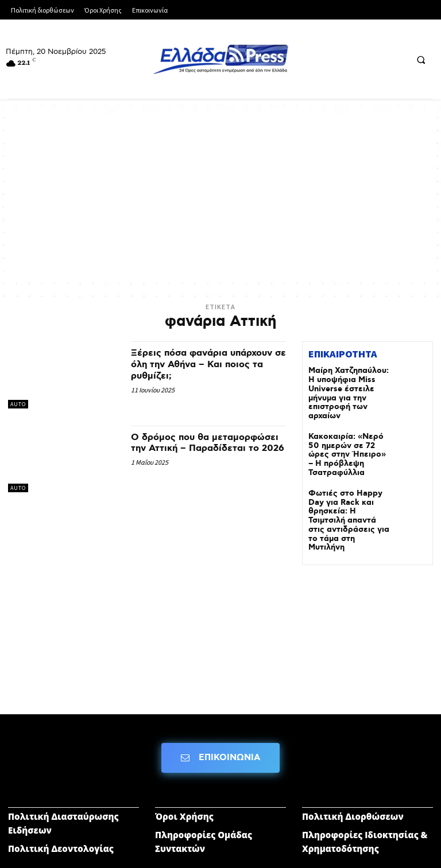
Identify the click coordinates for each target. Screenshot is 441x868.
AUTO (18, 404)
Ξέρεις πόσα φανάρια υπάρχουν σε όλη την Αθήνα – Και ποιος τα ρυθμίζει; (206, 364)
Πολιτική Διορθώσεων (353, 768)
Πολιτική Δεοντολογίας (61, 801)
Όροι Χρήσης (184, 768)
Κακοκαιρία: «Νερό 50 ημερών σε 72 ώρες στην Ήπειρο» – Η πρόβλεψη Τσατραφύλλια (345, 436)
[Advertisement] (220, 196)
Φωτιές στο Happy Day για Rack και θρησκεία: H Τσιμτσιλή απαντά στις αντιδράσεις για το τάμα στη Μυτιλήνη (348, 485)
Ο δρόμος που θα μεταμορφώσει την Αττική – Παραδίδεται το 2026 (200, 448)
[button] (421, 59)
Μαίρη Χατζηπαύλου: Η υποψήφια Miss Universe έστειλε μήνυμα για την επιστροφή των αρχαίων (349, 386)
